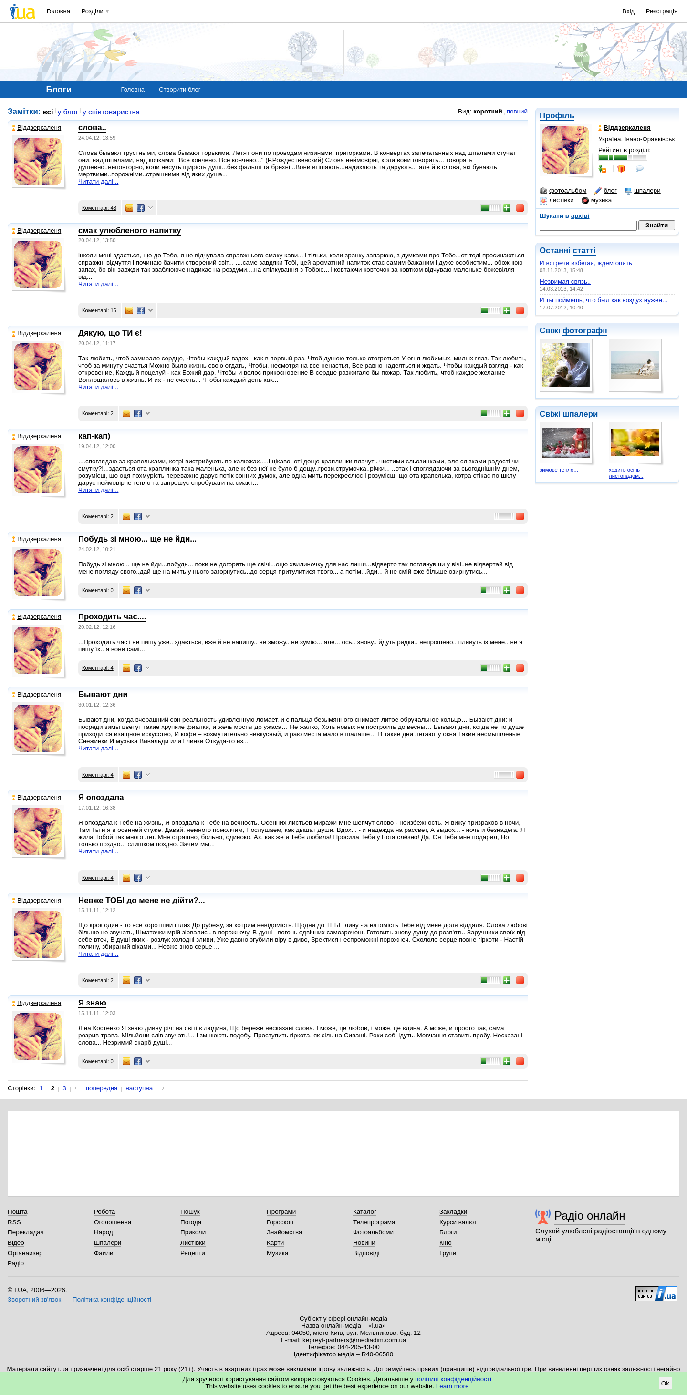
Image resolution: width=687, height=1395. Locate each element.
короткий (487, 111)
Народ (103, 1232)
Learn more (452, 1386)
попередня (102, 1088)
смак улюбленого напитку (129, 230)
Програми (281, 1211)
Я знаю (92, 1002)
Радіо (16, 1263)
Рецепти (192, 1253)
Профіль (557, 115)
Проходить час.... (112, 616)
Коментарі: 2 (98, 413)
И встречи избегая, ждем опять (586, 263)
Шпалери (107, 1242)
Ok (665, 1383)
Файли (104, 1253)
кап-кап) (94, 436)
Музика (277, 1253)
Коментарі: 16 (99, 310)
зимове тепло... (559, 469)
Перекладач (25, 1232)
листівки (557, 200)
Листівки (193, 1242)
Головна (58, 11)
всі (48, 112)
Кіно (445, 1242)
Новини (364, 1242)
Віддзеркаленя (36, 127)
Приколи (193, 1232)
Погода (190, 1222)
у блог (68, 112)
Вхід (629, 11)
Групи (447, 1253)
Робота (104, 1211)
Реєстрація (661, 11)
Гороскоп (280, 1222)
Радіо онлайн (589, 1215)
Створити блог (179, 89)
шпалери (643, 191)
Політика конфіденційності (112, 1299)
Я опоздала (101, 797)
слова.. (92, 127)
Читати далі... (98, 181)
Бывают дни (103, 694)
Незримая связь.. (565, 281)
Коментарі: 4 (98, 668)
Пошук (190, 1211)
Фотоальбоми (373, 1232)
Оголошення (112, 1222)
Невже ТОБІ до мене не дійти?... (141, 900)
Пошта (17, 1211)
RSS (14, 1222)
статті (584, 250)
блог (605, 191)
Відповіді (366, 1253)
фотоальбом (563, 191)
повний (517, 111)
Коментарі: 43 (99, 208)
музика (597, 200)
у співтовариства (111, 112)
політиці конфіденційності (453, 1379)
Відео (16, 1242)
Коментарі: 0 (98, 590)
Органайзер (25, 1253)
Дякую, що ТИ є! (110, 333)
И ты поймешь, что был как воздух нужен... (603, 300)
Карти (275, 1242)
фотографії (584, 330)
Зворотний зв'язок (34, 1299)
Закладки (453, 1211)
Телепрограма (374, 1222)
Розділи (93, 11)
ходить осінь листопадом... (626, 473)
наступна (139, 1088)
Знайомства (284, 1232)
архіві (580, 215)
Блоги (448, 1232)
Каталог (364, 1211)
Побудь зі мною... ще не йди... (137, 539)
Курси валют (458, 1222)
